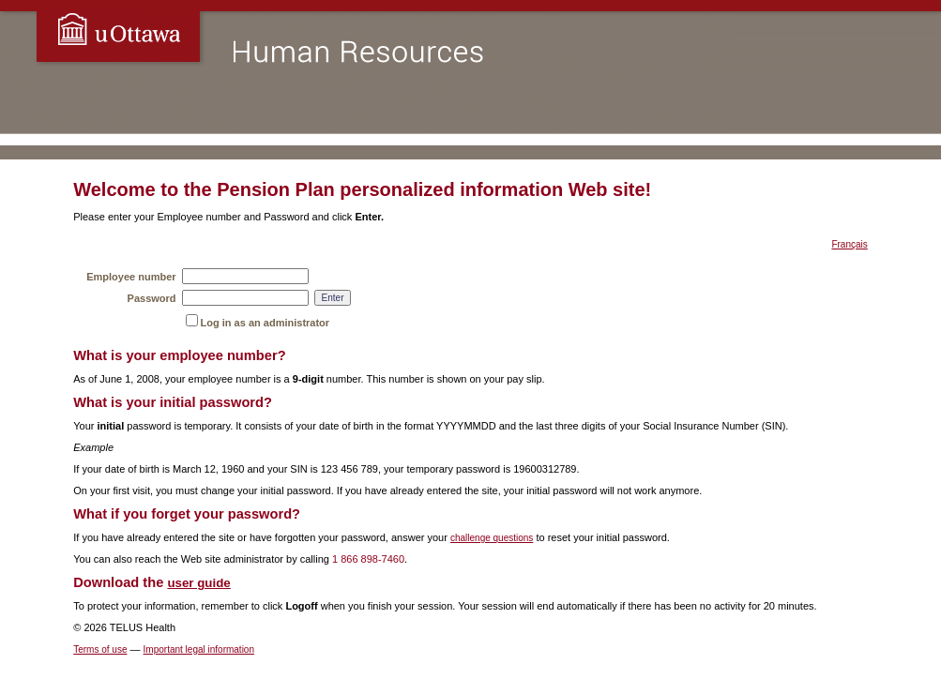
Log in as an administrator (265, 322)
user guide (198, 583)
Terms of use (100, 649)
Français (849, 244)
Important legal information (199, 649)
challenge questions (491, 538)
